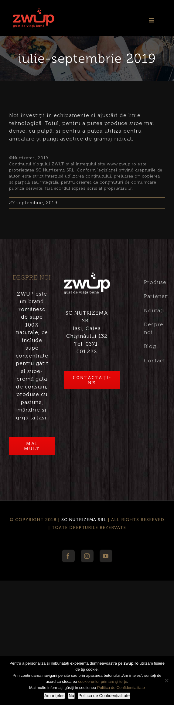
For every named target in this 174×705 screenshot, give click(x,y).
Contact (150, 361)
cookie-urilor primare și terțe (102, 681)
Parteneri (150, 296)
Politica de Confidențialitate (121, 687)
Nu (71, 695)
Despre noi (150, 328)
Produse (150, 282)
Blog (150, 346)
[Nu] (166, 680)
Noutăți (150, 310)
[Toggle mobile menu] (152, 17)
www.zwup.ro (121, 163)
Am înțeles (54, 695)
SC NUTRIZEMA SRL (83, 519)
